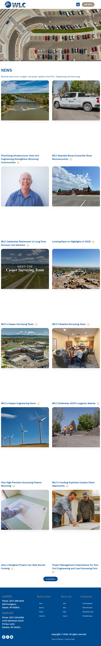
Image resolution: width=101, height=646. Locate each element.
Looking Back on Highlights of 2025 (71, 241)
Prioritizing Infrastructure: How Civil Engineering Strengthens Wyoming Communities (20, 159)
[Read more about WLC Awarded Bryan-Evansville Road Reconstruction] (71, 159)
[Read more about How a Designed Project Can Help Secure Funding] (12, 569)
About (64, 608)
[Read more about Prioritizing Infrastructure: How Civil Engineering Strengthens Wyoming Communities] (18, 163)
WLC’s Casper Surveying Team (17, 324)
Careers (65, 616)
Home (40, 603)
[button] (78, 4)
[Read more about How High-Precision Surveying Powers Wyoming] (14, 486)
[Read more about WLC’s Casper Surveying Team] (36, 324)
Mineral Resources (87, 608)
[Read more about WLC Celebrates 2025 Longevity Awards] (98, 404)
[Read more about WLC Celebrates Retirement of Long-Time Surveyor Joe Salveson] (28, 245)
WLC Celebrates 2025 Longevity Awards (74, 403)
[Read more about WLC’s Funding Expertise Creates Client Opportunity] (67, 486)
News (64, 603)
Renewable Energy (87, 616)
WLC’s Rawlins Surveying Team (69, 324)
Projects (41, 612)
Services (41, 608)
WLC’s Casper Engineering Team (19, 403)
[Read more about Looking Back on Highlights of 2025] (93, 242)
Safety (64, 612)
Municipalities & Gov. (88, 612)
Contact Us (42, 616)
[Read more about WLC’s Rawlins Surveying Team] (88, 324)
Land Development (87, 603)
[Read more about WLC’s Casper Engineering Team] (38, 404)
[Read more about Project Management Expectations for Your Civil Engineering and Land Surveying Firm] (53, 572)
